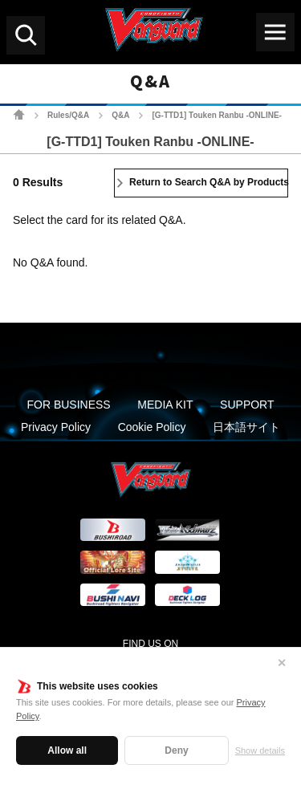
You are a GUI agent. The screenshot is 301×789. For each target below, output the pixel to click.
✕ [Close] (282, 663)
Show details (260, 750)
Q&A (120, 115)
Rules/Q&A (68, 115)
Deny (176, 750)
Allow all (67, 750)
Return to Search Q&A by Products (208, 182)
